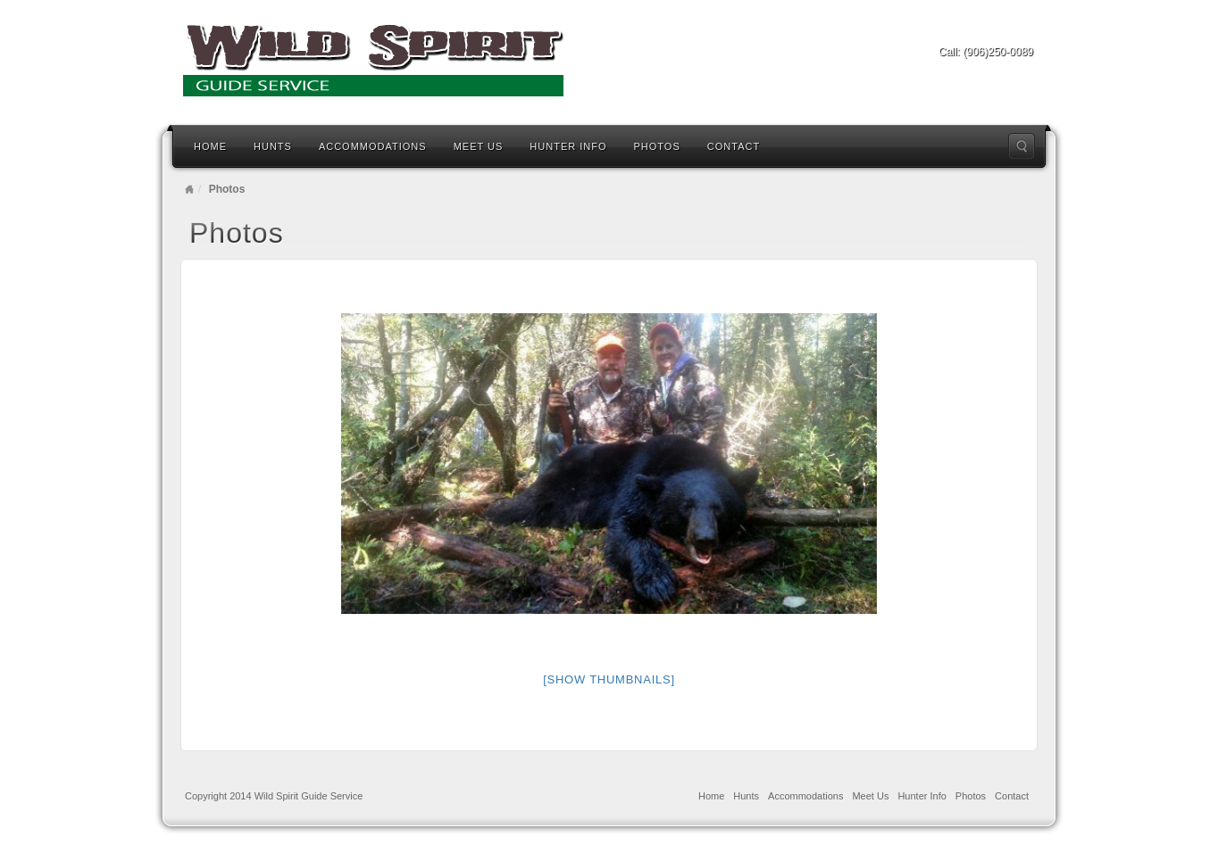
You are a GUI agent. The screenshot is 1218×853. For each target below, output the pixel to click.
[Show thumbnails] (609, 679)
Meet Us (479, 146)
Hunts (273, 146)
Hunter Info (568, 146)
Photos (657, 146)
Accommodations (373, 146)
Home (210, 146)
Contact (733, 146)
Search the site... (1021, 146)
